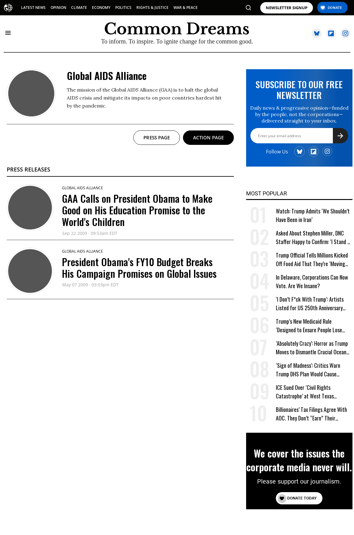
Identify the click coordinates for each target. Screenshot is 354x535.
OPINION (58, 7)
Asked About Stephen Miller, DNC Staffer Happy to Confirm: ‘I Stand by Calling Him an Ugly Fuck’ (314, 237)
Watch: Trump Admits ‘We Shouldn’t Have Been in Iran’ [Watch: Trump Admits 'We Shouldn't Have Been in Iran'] (313, 215)
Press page (156, 137)
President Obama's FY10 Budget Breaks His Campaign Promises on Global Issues (139, 267)
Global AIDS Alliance (82, 187)
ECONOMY (101, 7)
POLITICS (123, 7)
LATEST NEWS (33, 7)
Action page (208, 137)
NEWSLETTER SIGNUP (286, 8)
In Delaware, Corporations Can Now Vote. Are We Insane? (312, 281)
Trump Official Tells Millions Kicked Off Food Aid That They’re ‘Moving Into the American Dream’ (312, 259)
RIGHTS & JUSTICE (152, 7)
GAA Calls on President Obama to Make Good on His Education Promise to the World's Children (137, 210)
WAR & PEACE (185, 7)
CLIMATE (79, 7)
